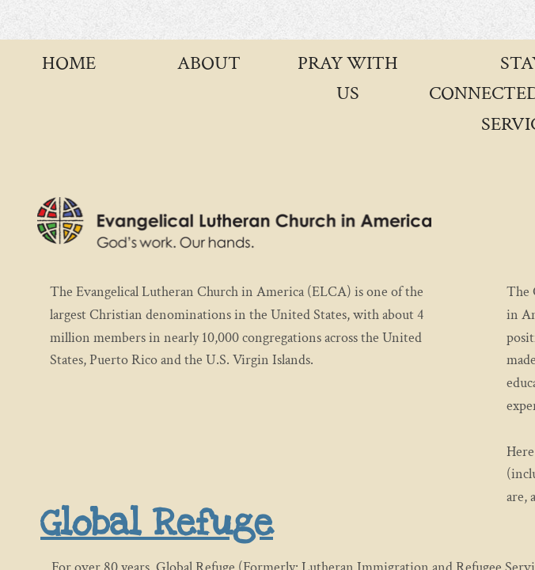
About (209, 63)
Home (69, 63)
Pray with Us (348, 78)
